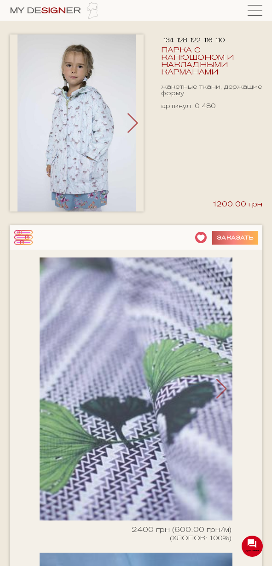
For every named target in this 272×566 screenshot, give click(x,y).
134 (168, 40)
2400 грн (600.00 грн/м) (181, 529)
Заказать (235, 237)
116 (207, 40)
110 (219, 40)
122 (194, 40)
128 (181, 40)
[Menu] (255, 10)
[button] (133, 123)
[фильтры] (23, 237)
